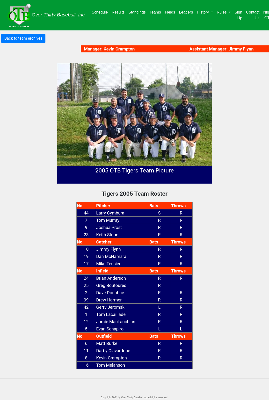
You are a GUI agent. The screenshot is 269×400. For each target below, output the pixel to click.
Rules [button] (222, 12)
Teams (156, 11)
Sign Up (238, 15)
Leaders (187, 11)
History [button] (203, 12)
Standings (138, 11)
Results (119, 11)
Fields (171, 11)
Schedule (101, 11)
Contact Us (252, 15)
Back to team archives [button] (23, 38)
